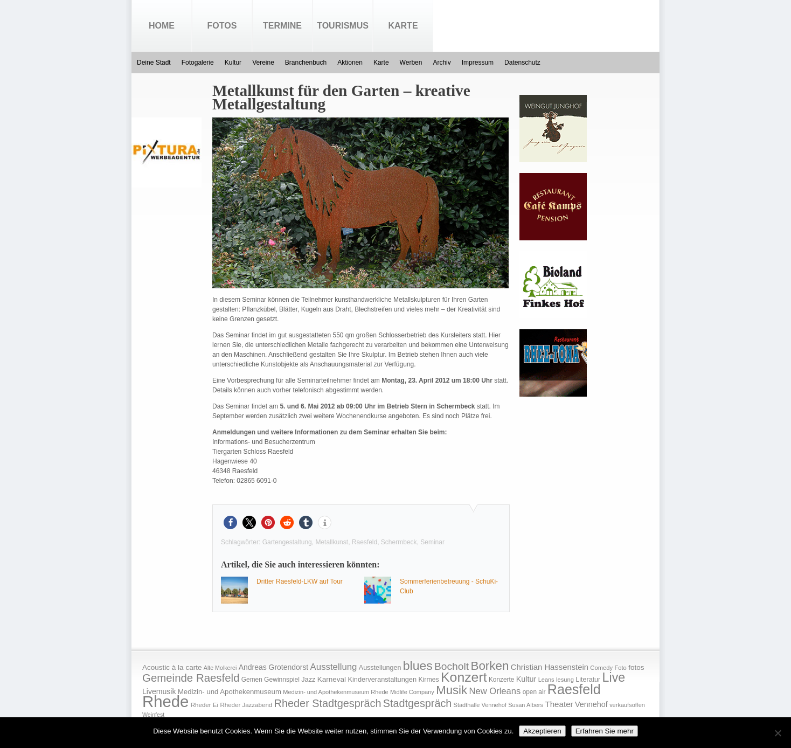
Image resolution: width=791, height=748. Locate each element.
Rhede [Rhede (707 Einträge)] (165, 701)
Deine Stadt (154, 62)
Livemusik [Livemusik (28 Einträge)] (159, 691)
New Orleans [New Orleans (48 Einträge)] (495, 691)
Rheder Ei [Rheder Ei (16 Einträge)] (204, 705)
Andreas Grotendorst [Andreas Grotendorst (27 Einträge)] (274, 667)
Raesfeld (364, 542)
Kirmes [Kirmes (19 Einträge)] (428, 679)
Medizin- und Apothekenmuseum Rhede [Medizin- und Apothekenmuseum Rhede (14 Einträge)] (335, 692)
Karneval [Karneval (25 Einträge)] (331, 679)
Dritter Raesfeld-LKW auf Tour (299, 581)
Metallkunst (331, 542)
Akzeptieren (542, 731)
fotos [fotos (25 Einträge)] (636, 667)
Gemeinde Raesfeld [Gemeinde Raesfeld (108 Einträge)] (191, 678)
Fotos (222, 25)
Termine (282, 25)
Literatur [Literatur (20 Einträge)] (587, 679)
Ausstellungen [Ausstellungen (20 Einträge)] (380, 667)
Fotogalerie (198, 62)
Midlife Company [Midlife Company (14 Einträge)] (412, 692)
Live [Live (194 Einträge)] (614, 677)
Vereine (263, 62)
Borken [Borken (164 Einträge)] (489, 666)
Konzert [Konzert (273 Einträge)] (464, 677)
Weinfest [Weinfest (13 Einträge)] (153, 714)
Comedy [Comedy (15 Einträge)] (601, 667)
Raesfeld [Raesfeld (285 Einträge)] (574, 689)
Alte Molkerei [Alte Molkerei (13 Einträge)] (220, 667)
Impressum (478, 62)
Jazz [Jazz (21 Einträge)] (308, 679)
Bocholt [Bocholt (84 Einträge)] (451, 666)
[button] (230, 522)
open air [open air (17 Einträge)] (534, 692)
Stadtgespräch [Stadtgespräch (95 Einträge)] (417, 703)
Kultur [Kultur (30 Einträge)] (526, 679)
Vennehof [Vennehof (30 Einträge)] (591, 704)
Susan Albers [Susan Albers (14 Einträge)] (525, 705)
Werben (411, 62)
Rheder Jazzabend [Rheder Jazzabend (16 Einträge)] (246, 705)
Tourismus (343, 25)
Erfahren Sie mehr (604, 731)
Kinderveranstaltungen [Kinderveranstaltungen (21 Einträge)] (382, 679)
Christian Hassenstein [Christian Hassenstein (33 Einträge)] (549, 667)
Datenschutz (522, 62)
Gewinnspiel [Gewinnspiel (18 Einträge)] (282, 679)
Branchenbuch (306, 62)
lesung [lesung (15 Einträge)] (565, 679)
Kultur (233, 62)
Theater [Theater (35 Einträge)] (559, 704)
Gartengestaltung (287, 542)
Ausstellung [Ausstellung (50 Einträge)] (333, 667)
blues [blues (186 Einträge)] (418, 666)
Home (162, 25)
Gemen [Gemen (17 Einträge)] (251, 679)
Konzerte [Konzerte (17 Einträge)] (501, 679)
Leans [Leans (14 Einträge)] (546, 679)
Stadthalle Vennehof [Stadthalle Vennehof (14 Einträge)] (480, 705)
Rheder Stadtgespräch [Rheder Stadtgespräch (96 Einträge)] (327, 703)
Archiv (441, 62)
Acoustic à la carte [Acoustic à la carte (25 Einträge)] (172, 667)
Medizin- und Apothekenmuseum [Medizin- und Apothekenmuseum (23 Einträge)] (229, 692)
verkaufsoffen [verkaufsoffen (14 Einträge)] (627, 705)
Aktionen (350, 62)
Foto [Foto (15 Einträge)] (620, 667)
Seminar (432, 542)
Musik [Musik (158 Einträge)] (451, 690)
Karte (403, 25)
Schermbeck (399, 542)
